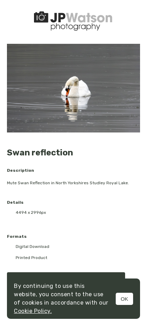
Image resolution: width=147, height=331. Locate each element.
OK (124, 299)
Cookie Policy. (33, 311)
